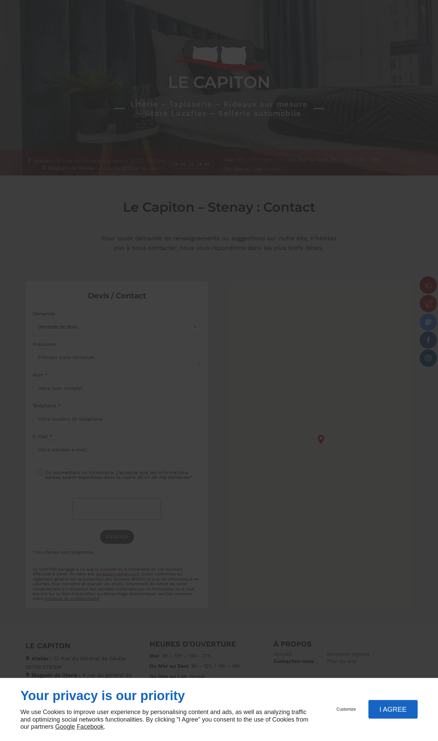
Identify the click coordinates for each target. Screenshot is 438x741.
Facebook (90, 726)
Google (65, 726)
